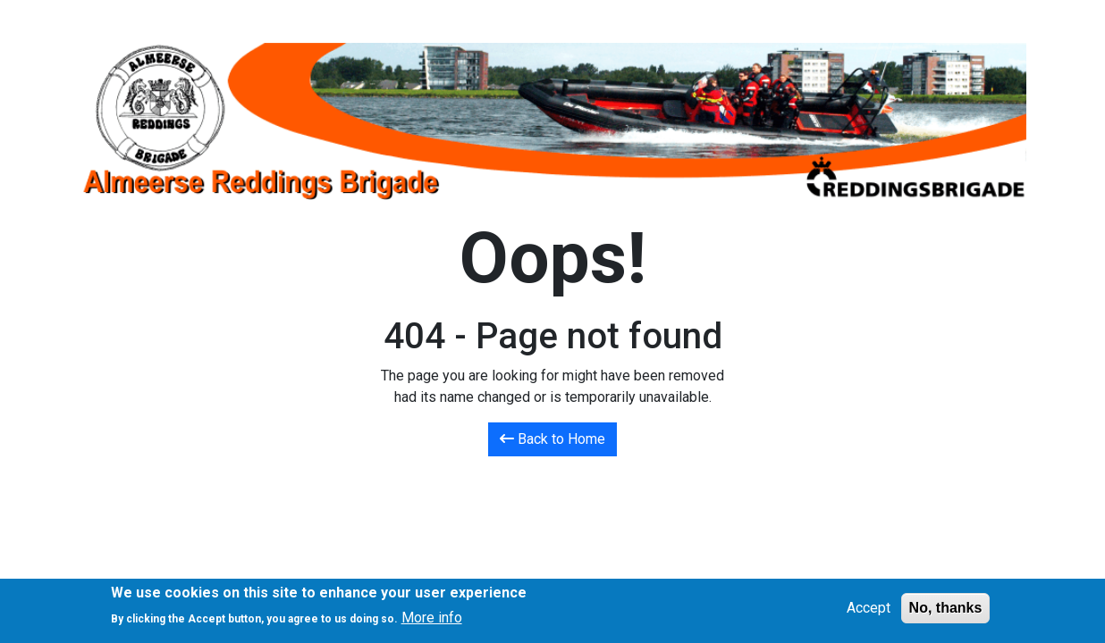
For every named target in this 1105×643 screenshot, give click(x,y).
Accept (868, 613)
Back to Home (552, 438)
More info (431, 622)
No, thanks (946, 613)
